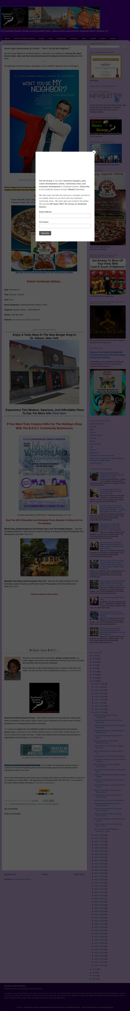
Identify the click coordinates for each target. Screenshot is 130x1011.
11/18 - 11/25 (99, 703)
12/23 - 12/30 (99, 687)
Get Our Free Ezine (97, 424)
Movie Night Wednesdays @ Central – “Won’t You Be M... (108, 804)
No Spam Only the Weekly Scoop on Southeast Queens (44, 758)
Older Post (79, 874)
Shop (84, 38)
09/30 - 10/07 (99, 845)
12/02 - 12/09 (99, 696)
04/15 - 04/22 (99, 921)
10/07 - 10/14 (99, 841)
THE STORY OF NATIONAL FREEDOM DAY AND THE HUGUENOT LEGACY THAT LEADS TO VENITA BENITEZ (110, 527)
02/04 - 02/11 (99, 952)
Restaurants (61, 38)
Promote (74, 38)
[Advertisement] (44, 622)
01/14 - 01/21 (99, 962)
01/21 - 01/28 (99, 959)
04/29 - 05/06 (99, 914)
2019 (94, 678)
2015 (94, 975)
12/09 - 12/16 (99, 693)
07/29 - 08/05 (99, 873)
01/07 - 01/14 (99, 965)
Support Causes (96, 463)
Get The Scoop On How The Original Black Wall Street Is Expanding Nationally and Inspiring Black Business (112, 631)
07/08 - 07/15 (99, 883)
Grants (102, 38)
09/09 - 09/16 (99, 854)
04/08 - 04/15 (99, 924)
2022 (94, 668)
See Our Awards (96, 435)
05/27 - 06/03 (99, 902)
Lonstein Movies (74, 671)
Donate (93, 38)
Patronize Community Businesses (102, 455)
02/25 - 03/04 (99, 943)
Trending (93, 438)
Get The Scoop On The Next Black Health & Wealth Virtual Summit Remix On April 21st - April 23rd (112, 583)
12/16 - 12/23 (99, 690)
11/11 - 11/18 (99, 706)
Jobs (51, 38)
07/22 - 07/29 (99, 876)
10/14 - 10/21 (99, 838)
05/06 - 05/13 (99, 911)
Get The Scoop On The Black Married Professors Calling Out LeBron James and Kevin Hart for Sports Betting (112, 545)
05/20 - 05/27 (99, 905)
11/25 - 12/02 (99, 700)
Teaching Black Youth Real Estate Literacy (109, 756)
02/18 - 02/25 (99, 946)
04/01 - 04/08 (99, 927)
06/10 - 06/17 (99, 895)
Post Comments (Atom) (22, 879)
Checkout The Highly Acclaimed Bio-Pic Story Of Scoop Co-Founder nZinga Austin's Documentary (107, 355)
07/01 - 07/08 (99, 886)
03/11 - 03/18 (99, 937)
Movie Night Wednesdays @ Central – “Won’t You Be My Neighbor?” (34, 804)
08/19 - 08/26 (99, 864)
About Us (93, 450)
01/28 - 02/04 (99, 956)
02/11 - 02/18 (99, 949)
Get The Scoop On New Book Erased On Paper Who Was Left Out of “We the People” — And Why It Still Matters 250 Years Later (112, 509)
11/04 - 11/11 (99, 709)
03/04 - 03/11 (99, 940)
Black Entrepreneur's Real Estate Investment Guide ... (106, 742)
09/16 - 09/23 (99, 851)
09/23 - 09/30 (99, 848)
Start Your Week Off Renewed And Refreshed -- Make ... (106, 830)
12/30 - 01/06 (99, 684)
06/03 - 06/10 (99, 899)
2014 (94, 979)
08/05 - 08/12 (99, 870)
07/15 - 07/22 (99, 879)
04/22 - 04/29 (99, 918)
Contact (113, 38)
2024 (94, 662)
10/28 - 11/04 (99, 712)
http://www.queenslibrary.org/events (26, 320)
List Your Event (95, 444)
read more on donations (44, 783)
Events (42, 38)
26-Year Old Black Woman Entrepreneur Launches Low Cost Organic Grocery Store (112, 475)
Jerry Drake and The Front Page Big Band (109, 800)
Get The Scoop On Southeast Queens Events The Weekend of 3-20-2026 (112, 614)
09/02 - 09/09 (99, 857)
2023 (94, 665)
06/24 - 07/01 (99, 889)
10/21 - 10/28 (99, 835)
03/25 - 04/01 (99, 930)
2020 (94, 675)
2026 (94, 656)
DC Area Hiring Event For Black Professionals (105, 716)
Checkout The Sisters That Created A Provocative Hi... (107, 791)
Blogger (110, 1007)
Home (7, 38)
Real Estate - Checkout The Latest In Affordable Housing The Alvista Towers (107, 459)
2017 (94, 969)
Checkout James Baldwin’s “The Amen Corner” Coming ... (108, 809)
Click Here (59, 413)
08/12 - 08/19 (99, 867)
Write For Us (94, 453)
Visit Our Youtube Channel (24, 38)
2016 (94, 972)
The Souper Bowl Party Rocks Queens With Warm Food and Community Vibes (110, 491)
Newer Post (10, 874)
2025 (94, 659)
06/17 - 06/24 (99, 892)
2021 (94, 671)
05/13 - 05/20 (99, 908)
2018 (94, 681)
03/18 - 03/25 (99, 933)
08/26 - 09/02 (99, 860)
